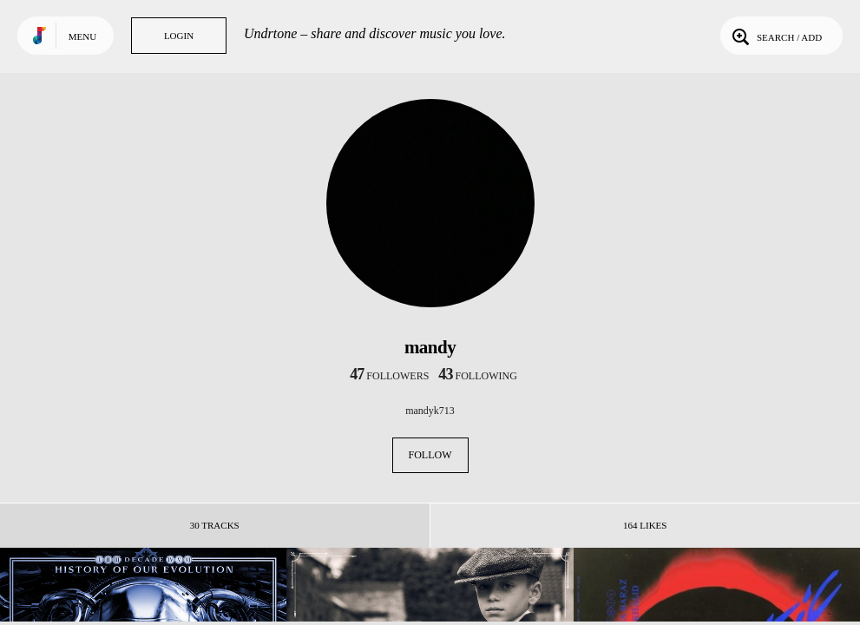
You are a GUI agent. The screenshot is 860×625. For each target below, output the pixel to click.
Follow (430, 455)
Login (179, 35)
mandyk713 (430, 411)
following (477, 376)
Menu (82, 36)
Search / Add (775, 35)
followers (389, 376)
